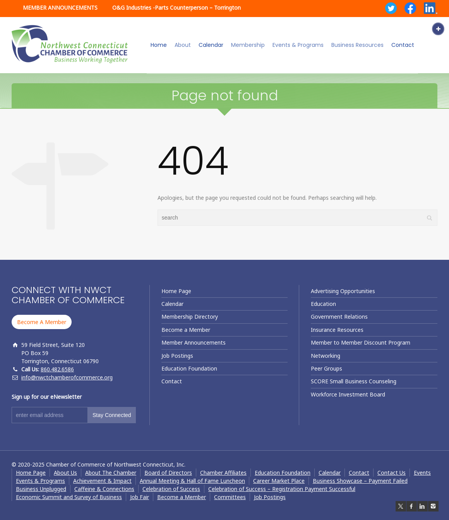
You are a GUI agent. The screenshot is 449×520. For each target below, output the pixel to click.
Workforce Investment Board (348, 394)
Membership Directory (189, 316)
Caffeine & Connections (104, 489)
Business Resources (357, 45)
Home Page (176, 291)
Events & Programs (298, 45)
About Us (65, 472)
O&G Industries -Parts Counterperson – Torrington (176, 7)
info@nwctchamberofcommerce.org (67, 377)
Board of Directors (168, 472)
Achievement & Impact (102, 480)
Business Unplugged (41, 489)
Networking (325, 355)
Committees (230, 497)
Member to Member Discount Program (360, 342)
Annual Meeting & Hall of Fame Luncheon (192, 480)
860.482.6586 (57, 369)
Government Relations (339, 316)
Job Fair (139, 497)
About (183, 45)
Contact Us (391, 472)
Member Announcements (193, 342)
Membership (248, 45)
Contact (402, 45)
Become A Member (41, 322)
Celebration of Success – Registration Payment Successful (281, 489)
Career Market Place (279, 480)
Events (422, 472)
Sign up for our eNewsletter (47, 396)
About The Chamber (110, 472)
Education (323, 303)
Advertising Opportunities (343, 291)
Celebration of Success (171, 489)
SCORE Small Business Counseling (353, 381)
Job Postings (177, 355)
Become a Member (185, 329)
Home (159, 45)
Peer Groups (326, 368)
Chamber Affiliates (223, 472)
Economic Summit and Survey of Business (69, 497)
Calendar (211, 45)
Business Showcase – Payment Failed (360, 480)
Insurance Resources (337, 329)
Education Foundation (189, 368)
